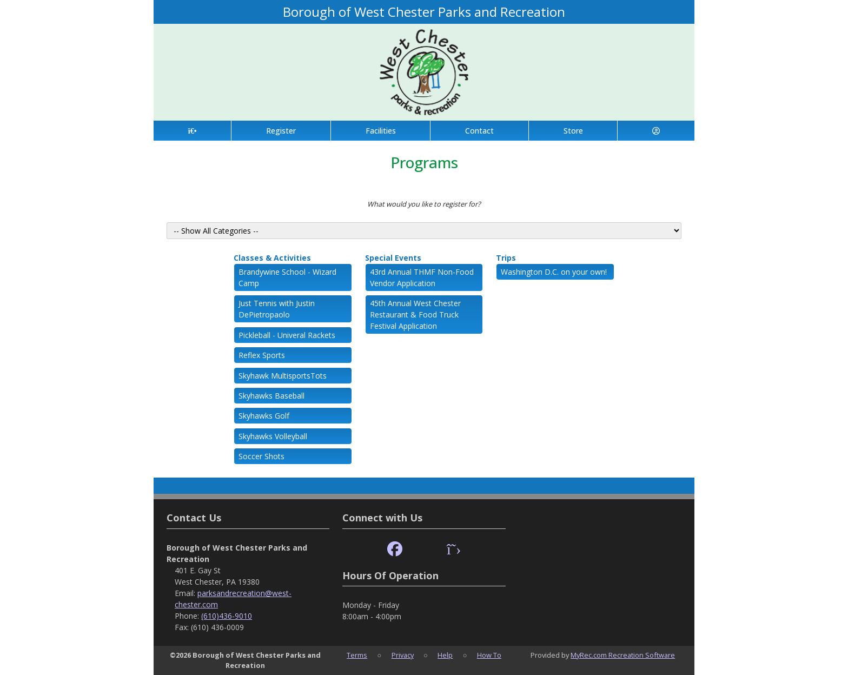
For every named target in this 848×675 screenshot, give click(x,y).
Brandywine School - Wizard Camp (287, 277)
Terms (357, 655)
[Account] (656, 131)
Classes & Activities (272, 258)
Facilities (381, 130)
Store (573, 130)
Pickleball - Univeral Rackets (287, 335)
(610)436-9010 (226, 616)
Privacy (403, 655)
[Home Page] (192, 131)
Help (445, 655)
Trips (506, 258)
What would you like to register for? (424, 204)
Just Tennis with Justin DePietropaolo (277, 309)
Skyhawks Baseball (271, 396)
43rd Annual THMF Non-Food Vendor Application (422, 277)
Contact (479, 130)
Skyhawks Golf (264, 416)
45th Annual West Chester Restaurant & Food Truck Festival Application (415, 314)
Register (281, 130)
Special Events (393, 258)
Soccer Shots (261, 456)
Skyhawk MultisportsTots (283, 375)
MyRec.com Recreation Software (623, 655)
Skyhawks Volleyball (273, 436)
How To (489, 655)
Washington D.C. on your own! (554, 272)
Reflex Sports (262, 355)
